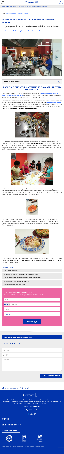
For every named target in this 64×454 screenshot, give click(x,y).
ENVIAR (32, 321)
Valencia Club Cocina (53, 102)
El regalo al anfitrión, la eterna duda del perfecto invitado (21, 274)
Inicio (3, 6)
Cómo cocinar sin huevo (11, 270)
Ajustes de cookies (39, 446)
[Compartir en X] (23, 388)
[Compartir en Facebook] (20, 388)
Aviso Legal (9, 446)
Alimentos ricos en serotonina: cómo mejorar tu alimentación (22, 277)
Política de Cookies (29, 446)
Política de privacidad (18, 446)
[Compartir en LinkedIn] (25, 388)
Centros (37, 406)
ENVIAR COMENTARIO (51, 376)
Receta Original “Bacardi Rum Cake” (14, 284)
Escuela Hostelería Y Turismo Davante (17, 13)
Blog (7, 6)
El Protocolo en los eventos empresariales (16, 281)
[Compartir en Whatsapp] (28, 388)
